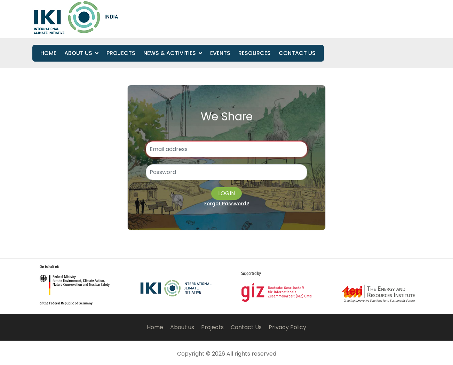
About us (182, 327)
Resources (254, 53)
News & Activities (169, 53)
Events (220, 53)
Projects (120, 53)
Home (48, 53)
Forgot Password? (226, 203)
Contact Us (246, 327)
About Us (78, 53)
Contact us (297, 53)
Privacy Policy (287, 327)
